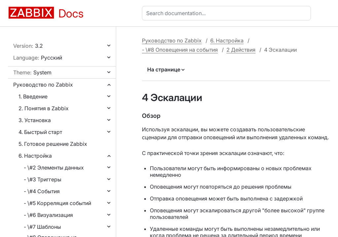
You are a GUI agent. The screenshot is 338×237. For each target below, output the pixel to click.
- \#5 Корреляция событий (57, 203)
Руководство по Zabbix (43, 84)
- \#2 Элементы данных (54, 167)
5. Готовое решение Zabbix (52, 144)
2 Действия (240, 49)
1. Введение (33, 96)
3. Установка (34, 120)
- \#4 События (42, 191)
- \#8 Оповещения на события (180, 49)
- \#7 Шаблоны (42, 227)
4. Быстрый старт (40, 132)
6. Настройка (35, 155)
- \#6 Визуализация (48, 215)
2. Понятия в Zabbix (43, 108)
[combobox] (228, 13)
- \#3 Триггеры (42, 179)
